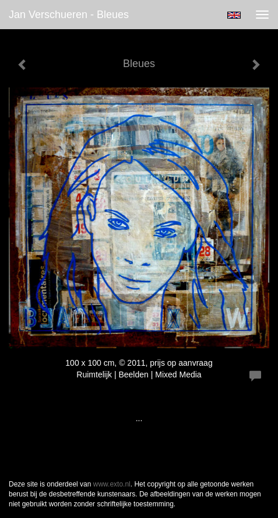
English (234, 15)
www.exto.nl (112, 484)
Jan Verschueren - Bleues (69, 14)
